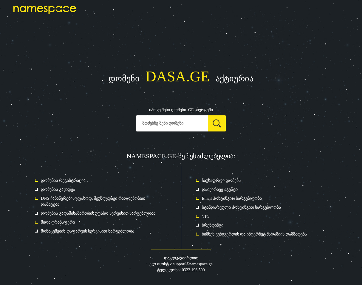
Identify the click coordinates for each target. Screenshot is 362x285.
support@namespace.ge (193, 264)
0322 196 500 (193, 270)
